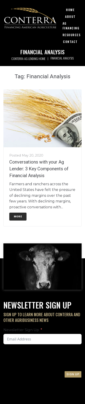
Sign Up (73, 374)
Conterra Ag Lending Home (28, 58)
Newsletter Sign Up (21, 330)
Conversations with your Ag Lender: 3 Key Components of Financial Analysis (38, 168)
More (18, 216)
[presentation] (37, 357)
